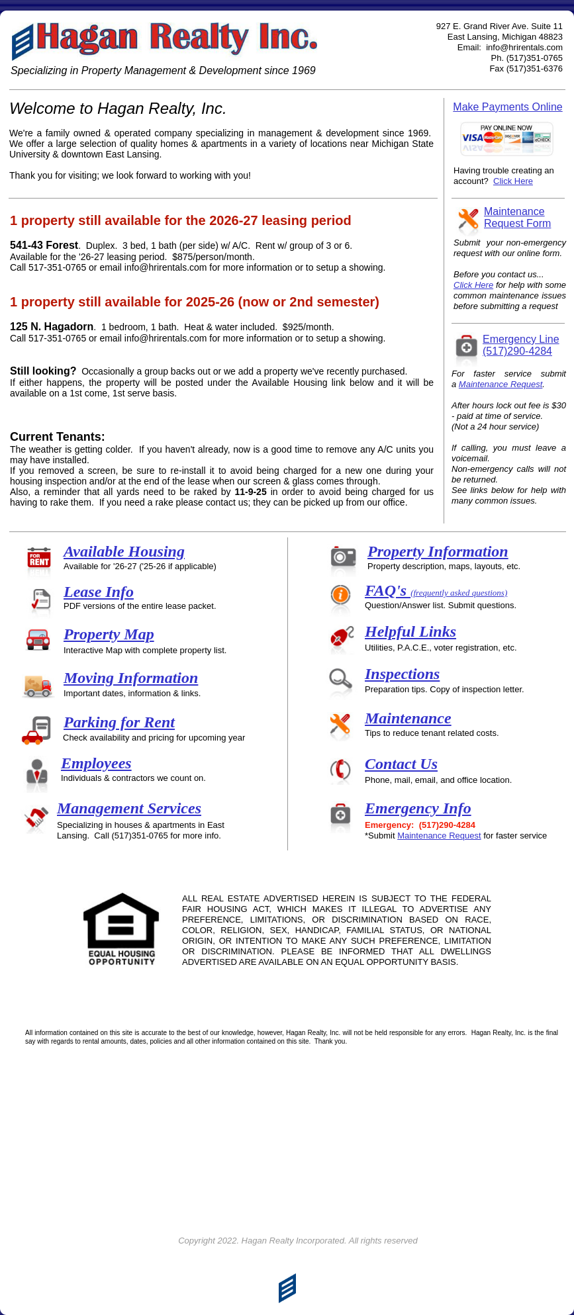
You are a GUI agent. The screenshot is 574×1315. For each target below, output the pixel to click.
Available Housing (124, 551)
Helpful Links (410, 631)
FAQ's (387, 590)
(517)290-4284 (517, 351)
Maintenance (408, 718)
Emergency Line (521, 339)
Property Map (109, 634)
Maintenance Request (439, 835)
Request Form (517, 223)
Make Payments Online (507, 107)
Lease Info (99, 591)
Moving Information (131, 677)
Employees (96, 763)
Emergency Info (418, 808)
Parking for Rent (119, 722)
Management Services (129, 808)
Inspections (402, 673)
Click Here (473, 285)
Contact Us (401, 763)
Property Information (437, 551)
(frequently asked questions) (458, 593)
